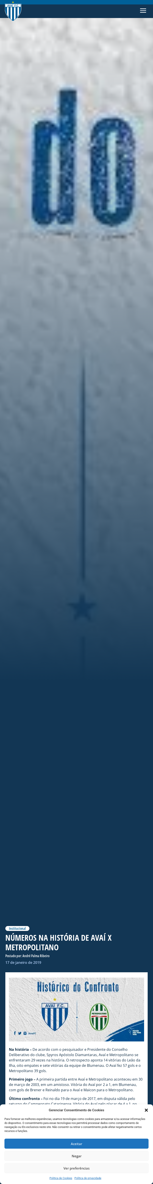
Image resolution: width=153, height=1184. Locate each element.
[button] (146, 1110)
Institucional (17, 928)
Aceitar (76, 1144)
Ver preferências (76, 1168)
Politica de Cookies (60, 1178)
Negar (77, 1156)
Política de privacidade (87, 1178)
